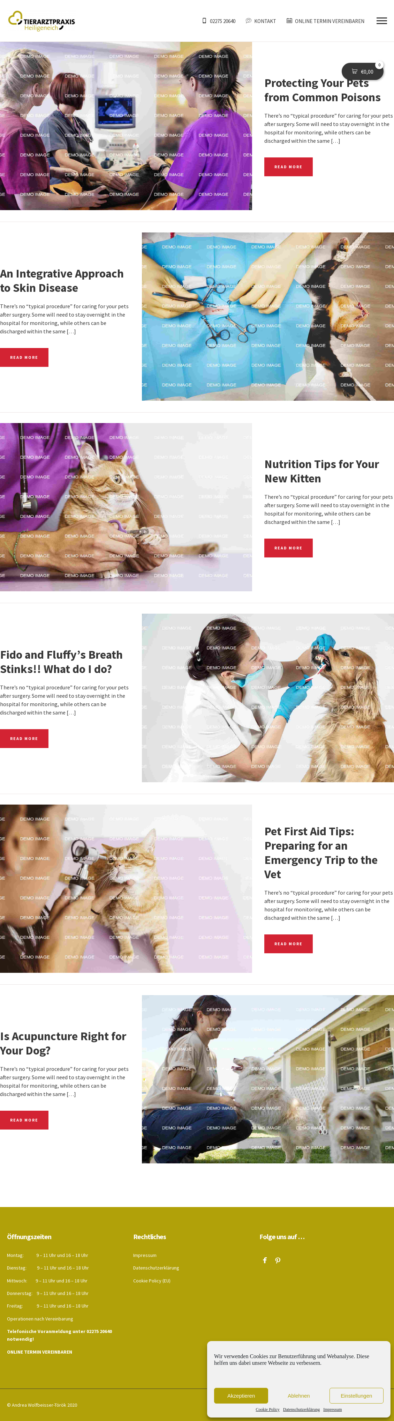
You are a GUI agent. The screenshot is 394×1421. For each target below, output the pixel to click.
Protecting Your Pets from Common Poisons (322, 89)
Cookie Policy (268, 1409)
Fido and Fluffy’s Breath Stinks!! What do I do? (61, 661)
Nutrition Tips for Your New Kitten (321, 471)
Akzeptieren (241, 1396)
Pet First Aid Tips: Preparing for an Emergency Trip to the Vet (321, 852)
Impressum (332, 1409)
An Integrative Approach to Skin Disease (62, 280)
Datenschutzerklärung (301, 1409)
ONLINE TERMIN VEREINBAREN (39, 1352)
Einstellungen (356, 1396)
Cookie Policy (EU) (152, 1281)
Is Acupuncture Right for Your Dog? (63, 1043)
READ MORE (288, 166)
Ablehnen (299, 1396)
